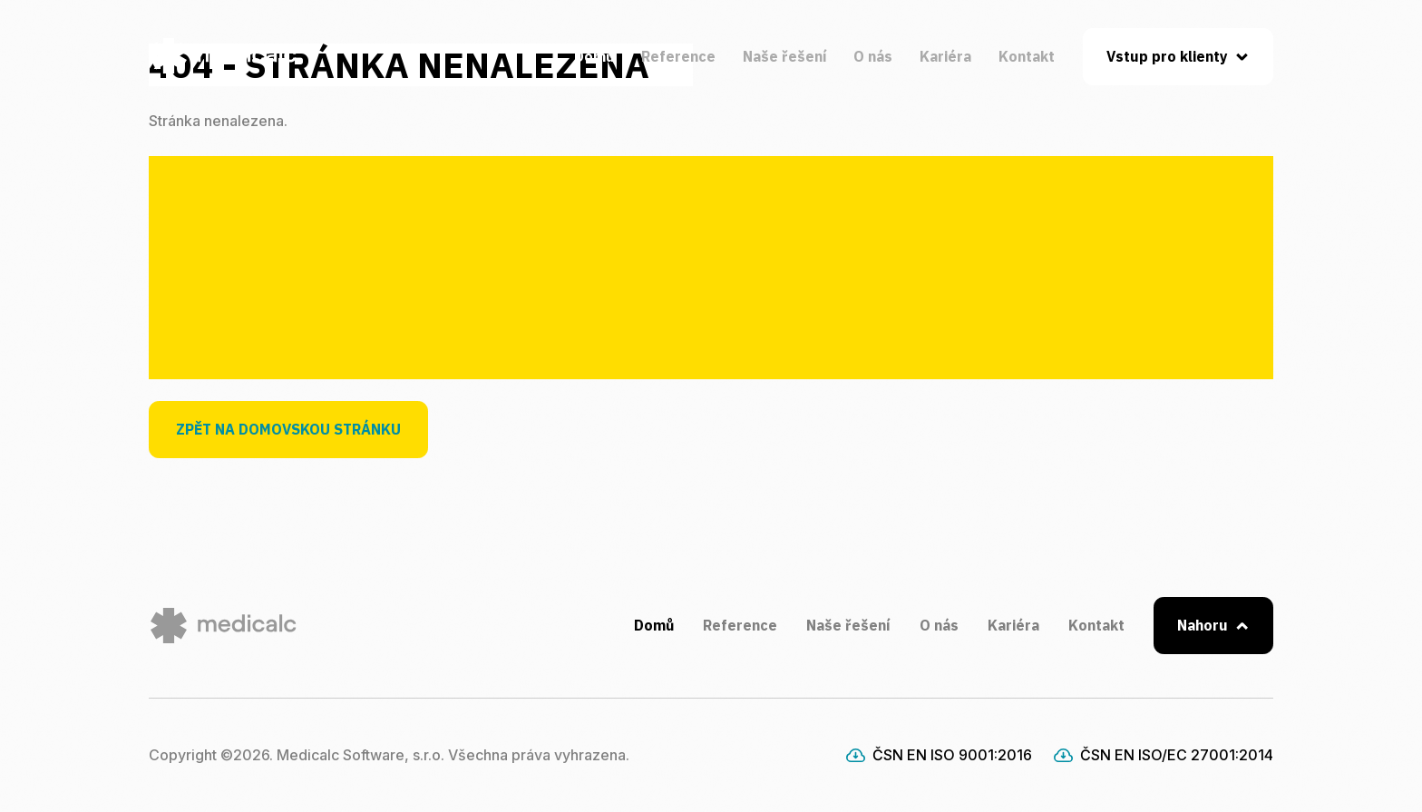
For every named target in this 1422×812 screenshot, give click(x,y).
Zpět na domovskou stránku (288, 429)
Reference (678, 56)
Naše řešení (785, 56)
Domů (594, 56)
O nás (872, 56)
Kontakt (1026, 56)
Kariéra (945, 56)
